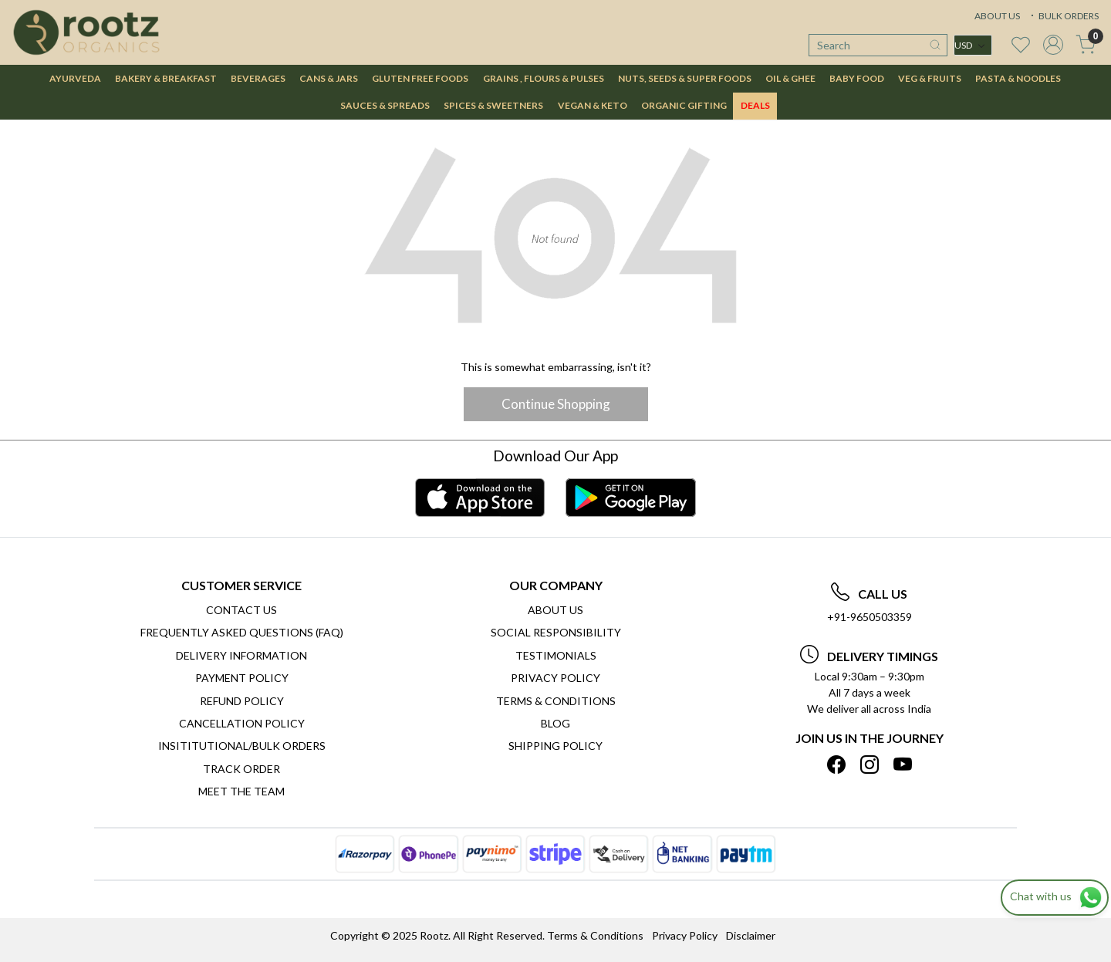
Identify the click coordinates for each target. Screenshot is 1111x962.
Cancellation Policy (242, 723)
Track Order (241, 768)
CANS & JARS (328, 78)
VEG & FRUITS (929, 78)
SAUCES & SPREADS (385, 105)
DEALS (755, 105)
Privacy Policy (555, 677)
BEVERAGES (258, 78)
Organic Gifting (684, 105)
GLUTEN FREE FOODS (420, 78)
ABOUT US (997, 16)
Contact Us (241, 609)
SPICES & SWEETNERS (493, 105)
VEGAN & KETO (592, 105)
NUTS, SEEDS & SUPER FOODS (684, 78)
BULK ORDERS (1063, 16)
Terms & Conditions (556, 700)
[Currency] (973, 45)
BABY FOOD (856, 78)
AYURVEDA (75, 78)
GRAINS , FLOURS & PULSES (543, 78)
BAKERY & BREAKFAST (166, 78)
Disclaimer (750, 935)
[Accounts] (1053, 45)
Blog (555, 723)
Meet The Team (241, 791)
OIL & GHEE (790, 78)
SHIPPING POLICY (555, 745)
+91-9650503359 (869, 616)
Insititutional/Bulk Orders (242, 745)
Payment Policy (242, 677)
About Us (555, 609)
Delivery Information (241, 655)
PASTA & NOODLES (1018, 78)
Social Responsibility (556, 632)
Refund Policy (242, 700)
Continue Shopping (555, 404)
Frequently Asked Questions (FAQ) (241, 632)
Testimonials (555, 655)
